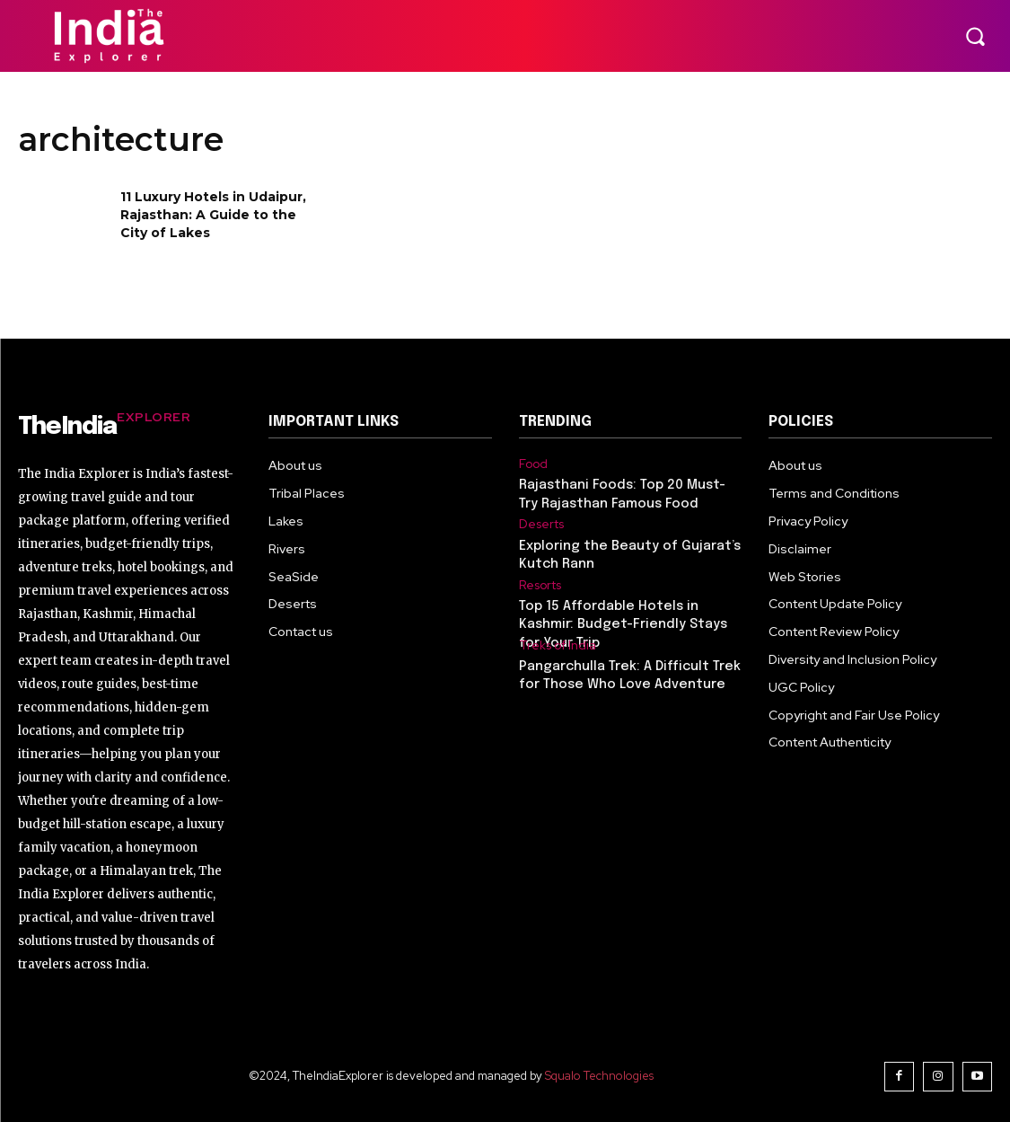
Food (533, 463)
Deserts (541, 524)
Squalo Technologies (600, 1075)
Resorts (540, 584)
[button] (975, 36)
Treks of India (557, 643)
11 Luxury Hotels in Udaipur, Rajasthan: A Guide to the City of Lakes (213, 214)
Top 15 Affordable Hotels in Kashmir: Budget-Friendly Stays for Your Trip (618, 621)
